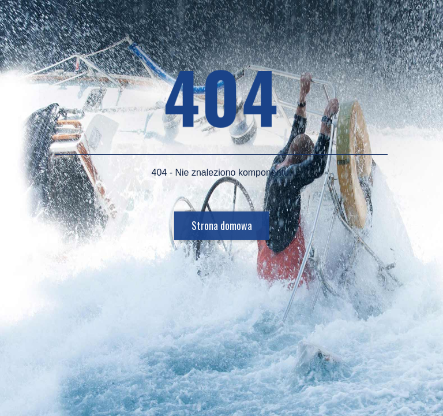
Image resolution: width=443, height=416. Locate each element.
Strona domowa (222, 225)
